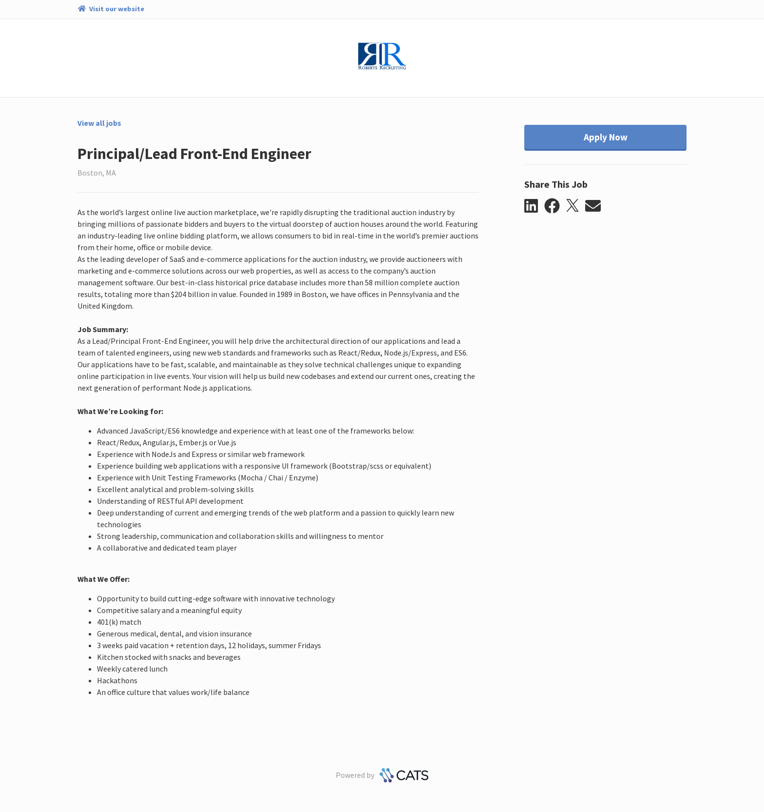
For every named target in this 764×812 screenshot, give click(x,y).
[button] (534, 206)
